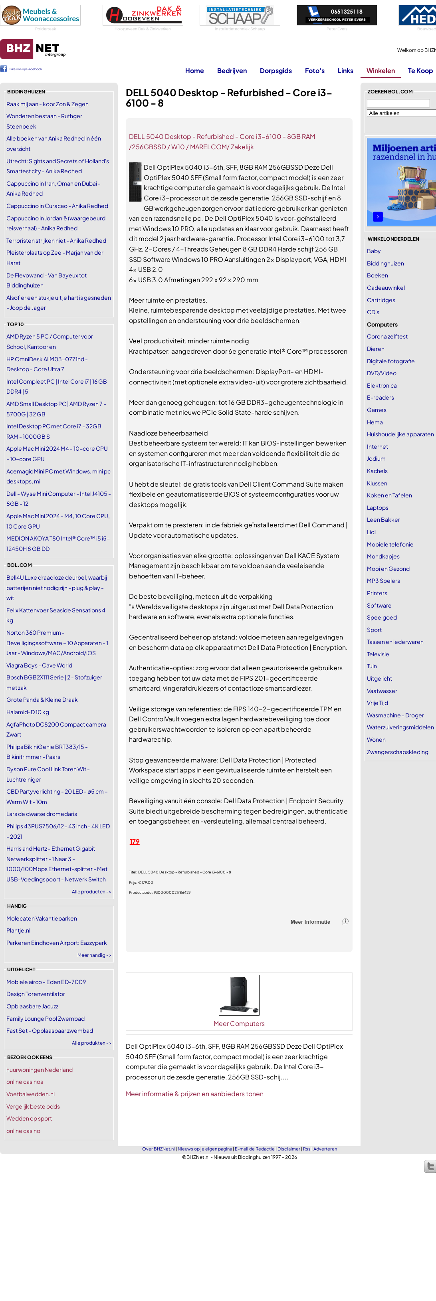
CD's (373, 311)
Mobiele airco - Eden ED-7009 (46, 981)
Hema (375, 422)
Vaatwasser (382, 690)
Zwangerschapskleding (397, 751)
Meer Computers (239, 1023)
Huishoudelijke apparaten (400, 434)
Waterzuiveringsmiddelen (400, 727)
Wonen (376, 739)
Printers (377, 592)
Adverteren (325, 1148)
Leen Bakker (383, 519)
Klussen (377, 483)
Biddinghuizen (385, 263)
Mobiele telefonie (390, 544)
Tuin (372, 665)
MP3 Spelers (383, 580)
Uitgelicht (379, 678)
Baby (374, 250)
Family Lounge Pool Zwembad (45, 1018)
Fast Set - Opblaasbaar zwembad (49, 1030)
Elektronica (382, 385)
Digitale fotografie (391, 360)
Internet (377, 446)
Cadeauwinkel (386, 287)
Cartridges (381, 299)
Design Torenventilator (35, 993)
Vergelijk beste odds (33, 1106)
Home (194, 70)
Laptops (377, 507)
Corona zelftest (387, 336)
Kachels (377, 470)
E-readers (380, 397)
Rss (307, 1148)
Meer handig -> (94, 955)
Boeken (377, 275)
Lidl (371, 531)
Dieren (375, 348)
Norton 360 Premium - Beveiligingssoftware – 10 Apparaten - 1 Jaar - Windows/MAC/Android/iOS (57, 642)
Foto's (315, 70)
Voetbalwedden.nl (30, 1093)
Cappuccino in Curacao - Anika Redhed (57, 205)
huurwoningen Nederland (39, 1069)
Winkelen (381, 70)
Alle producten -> (91, 892)
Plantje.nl (18, 930)
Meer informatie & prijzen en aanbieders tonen (195, 1093)
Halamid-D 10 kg (27, 711)
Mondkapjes (383, 556)
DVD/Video (381, 372)
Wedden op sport (29, 1118)
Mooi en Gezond (388, 568)
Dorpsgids (276, 70)
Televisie (378, 653)
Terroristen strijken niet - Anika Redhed (56, 240)
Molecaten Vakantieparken (41, 918)
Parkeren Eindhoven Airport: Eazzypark (56, 942)
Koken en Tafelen (389, 495)
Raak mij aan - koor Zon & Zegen (47, 103)
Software (379, 605)
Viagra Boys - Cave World (39, 665)
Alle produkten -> (91, 1043)
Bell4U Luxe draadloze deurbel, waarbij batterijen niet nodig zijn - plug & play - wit (56, 587)
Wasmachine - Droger (395, 715)
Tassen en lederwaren (395, 641)
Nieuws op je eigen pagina (205, 1148)
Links (345, 70)
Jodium (376, 458)
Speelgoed (382, 617)
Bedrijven (232, 70)
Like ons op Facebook (26, 69)
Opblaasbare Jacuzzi (32, 1006)
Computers (382, 324)
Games (376, 409)
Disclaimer (288, 1148)
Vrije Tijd (377, 702)
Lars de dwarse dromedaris (41, 813)
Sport (374, 629)
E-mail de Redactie (255, 1148)
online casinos (24, 1081)
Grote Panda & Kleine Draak (42, 699)
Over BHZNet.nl (158, 1148)
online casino (23, 1130)
